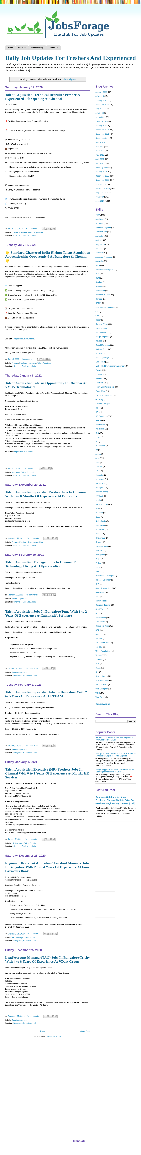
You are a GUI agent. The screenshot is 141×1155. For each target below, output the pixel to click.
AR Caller (99, 249)
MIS (97, 508)
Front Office (100, 391)
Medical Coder (101, 504)
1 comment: (30, 468)
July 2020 (99, 197)
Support (98, 634)
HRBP (98, 420)
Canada (98, 299)
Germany (99, 399)
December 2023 (102, 105)
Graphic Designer (102, 404)
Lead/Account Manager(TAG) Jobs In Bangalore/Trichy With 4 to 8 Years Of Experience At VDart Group (47, 959)
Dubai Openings (102, 357)
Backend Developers (104, 269)
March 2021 (100, 163)
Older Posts (85, 1031)
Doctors (98, 353)
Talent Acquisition (35, 232)
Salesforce (99, 592)
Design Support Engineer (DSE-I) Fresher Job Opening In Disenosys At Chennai (114, 770)
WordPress (100, 697)
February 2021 (101, 167)
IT (96, 441)
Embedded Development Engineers (110, 366)
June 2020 (99, 201)
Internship (32, 363)
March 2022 (100, 117)
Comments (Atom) (53, 1036)
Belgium (98, 282)
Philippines (100, 555)
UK (96, 672)
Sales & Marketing (103, 588)
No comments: (31, 228)
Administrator (101, 232)
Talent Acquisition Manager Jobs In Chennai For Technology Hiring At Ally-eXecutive (42, 564)
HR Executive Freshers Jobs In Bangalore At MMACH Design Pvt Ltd (114, 738)
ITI (96, 450)
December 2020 (102, 176)
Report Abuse (102, 704)
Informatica (100, 425)
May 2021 (99, 155)
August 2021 (100, 142)
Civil (97, 316)
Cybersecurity (101, 328)
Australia (99, 261)
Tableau (98, 647)
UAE (97, 663)
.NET (97, 215)
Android (98, 240)
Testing (98, 655)
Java (97, 458)
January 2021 (101, 172)
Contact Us (53, 48)
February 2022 (101, 121)
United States (101, 676)
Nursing (98, 534)
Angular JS (100, 244)
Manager (99, 487)
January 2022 (101, 125)
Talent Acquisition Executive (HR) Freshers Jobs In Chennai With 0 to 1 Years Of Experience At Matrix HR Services (47, 773)
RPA (97, 584)
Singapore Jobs (102, 626)
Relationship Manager (104, 575)
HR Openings (17, 843)
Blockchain (100, 290)
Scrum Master (101, 601)
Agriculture (100, 236)
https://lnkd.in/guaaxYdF (24, 452)
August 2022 (100, 109)
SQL (97, 630)
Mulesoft (99, 513)
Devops (98, 341)
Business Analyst (102, 295)
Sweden (98, 638)
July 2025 (99, 96)
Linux (97, 471)
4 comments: (27, 359)
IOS (97, 433)
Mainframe (99, 479)
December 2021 (102, 130)
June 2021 (99, 151)
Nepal (97, 517)
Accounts (99, 223)
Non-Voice (99, 529)
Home (10, 48)
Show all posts (69, 79)
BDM (97, 278)
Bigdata (98, 286)
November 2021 (102, 134)
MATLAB (99, 496)
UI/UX (98, 668)
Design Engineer (102, 336)
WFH (97, 693)
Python (98, 563)
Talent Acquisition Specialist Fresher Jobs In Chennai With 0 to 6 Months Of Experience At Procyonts (45, 494)
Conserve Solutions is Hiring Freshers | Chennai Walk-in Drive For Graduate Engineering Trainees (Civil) (115, 800)
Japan (98, 454)
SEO (97, 613)
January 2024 (101, 100)
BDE (97, 274)
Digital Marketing (102, 345)
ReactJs (98, 571)
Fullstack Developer (103, 395)
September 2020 (102, 188)
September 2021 (102, 138)
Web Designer (101, 689)
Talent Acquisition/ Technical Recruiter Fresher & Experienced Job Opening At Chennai (42, 97)
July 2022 (99, 113)
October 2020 (101, 184)
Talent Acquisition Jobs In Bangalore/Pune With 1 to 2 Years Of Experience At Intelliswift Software (46, 613)
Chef (97, 311)
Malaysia (99, 483)
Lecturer (99, 467)
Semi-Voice (100, 609)
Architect (99, 253)
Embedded (100, 362)
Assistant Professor (103, 257)
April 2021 (99, 159)
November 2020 (102, 180)
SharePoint (100, 622)
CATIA (98, 303)
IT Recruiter (100, 446)
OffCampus (100, 538)
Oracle (98, 542)
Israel (97, 437)
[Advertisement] (115, 845)
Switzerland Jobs (102, 643)
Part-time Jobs (101, 546)
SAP (97, 596)
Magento (99, 475)
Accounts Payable (103, 228)
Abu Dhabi (99, 219)
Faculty (98, 370)
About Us (22, 48)
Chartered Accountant (104, 307)
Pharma (98, 550)
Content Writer (101, 324)
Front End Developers (104, 387)
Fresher (15, 232)
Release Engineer (103, 580)
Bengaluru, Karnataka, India (25, 675)
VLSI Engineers (102, 680)
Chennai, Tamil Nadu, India (24, 235)
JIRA (97, 462)
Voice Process (101, 684)
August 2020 (100, 192)
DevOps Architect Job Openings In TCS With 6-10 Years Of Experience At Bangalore (115, 754)
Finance (98, 374)
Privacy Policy (37, 48)
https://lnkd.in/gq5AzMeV (24, 339)
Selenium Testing (102, 605)
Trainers (98, 659)
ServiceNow (100, 617)
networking (100, 525)
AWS (97, 265)
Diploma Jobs (101, 349)
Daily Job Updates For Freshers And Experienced (70, 58)
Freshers (23, 232)
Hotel (97, 408)
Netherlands (100, 521)
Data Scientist (101, 332)
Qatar (97, 567)
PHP (97, 559)
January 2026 (101, 92)
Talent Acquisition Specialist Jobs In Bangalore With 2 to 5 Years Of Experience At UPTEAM (46, 694)
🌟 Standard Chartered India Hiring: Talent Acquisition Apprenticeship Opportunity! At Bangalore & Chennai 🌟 (47, 256)
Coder (98, 320)
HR (96, 412)
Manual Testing (101, 492)
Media (98, 500)
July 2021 (99, 146)
